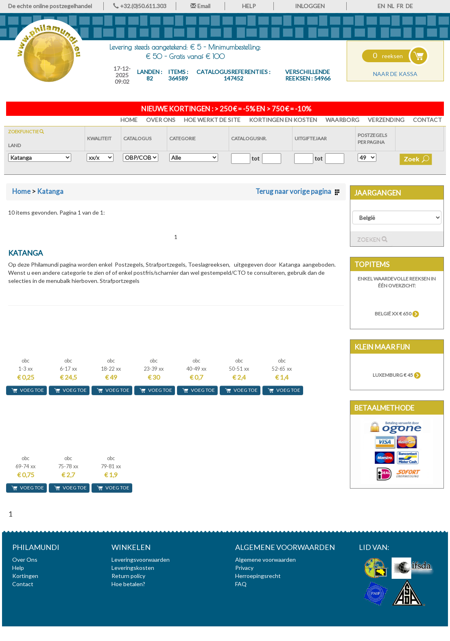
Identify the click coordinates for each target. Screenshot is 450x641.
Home (21, 191)
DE (409, 5)
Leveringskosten (132, 567)
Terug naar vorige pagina (298, 191)
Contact (427, 119)
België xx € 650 (397, 314)
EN (381, 5)
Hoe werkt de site (212, 119)
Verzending (386, 119)
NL (390, 5)
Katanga (50, 191)
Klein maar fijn (382, 347)
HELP (249, 5)
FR (400, 5)
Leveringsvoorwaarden (140, 559)
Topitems (371, 264)
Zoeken (372, 239)
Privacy (244, 567)
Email (200, 5)
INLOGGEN (310, 5)
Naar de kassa (395, 73)
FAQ (241, 583)
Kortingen (25, 575)
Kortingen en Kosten (283, 119)
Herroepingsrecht (258, 575)
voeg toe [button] (27, 390)
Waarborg (342, 119)
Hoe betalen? (128, 583)
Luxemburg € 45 (397, 375)
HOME (129, 119)
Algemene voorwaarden (265, 559)
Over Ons (160, 119)
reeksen (388, 55)
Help (18, 567)
